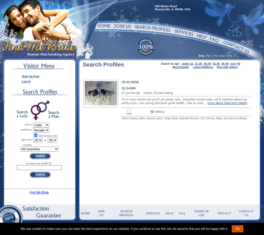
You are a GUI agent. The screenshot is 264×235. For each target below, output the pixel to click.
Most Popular (180, 67)
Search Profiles (126, 213)
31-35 (216, 63)
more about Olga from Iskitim (227, 103)
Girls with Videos (227, 67)
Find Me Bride (39, 192)
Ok (238, 229)
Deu (229, 55)
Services (153, 213)
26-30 (207, 63)
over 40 (235, 63)
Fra (215, 55)
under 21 (187, 63)
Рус (208, 55)
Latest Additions (203, 67)
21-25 (198, 63)
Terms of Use (201, 213)
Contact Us (246, 213)
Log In (26, 81)
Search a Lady (22, 114)
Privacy (224, 213)
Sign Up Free (30, 76)
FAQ (182, 213)
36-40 (225, 63)
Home (85, 213)
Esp (222, 55)
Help (169, 213)
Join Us (101, 213)
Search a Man (53, 114)
